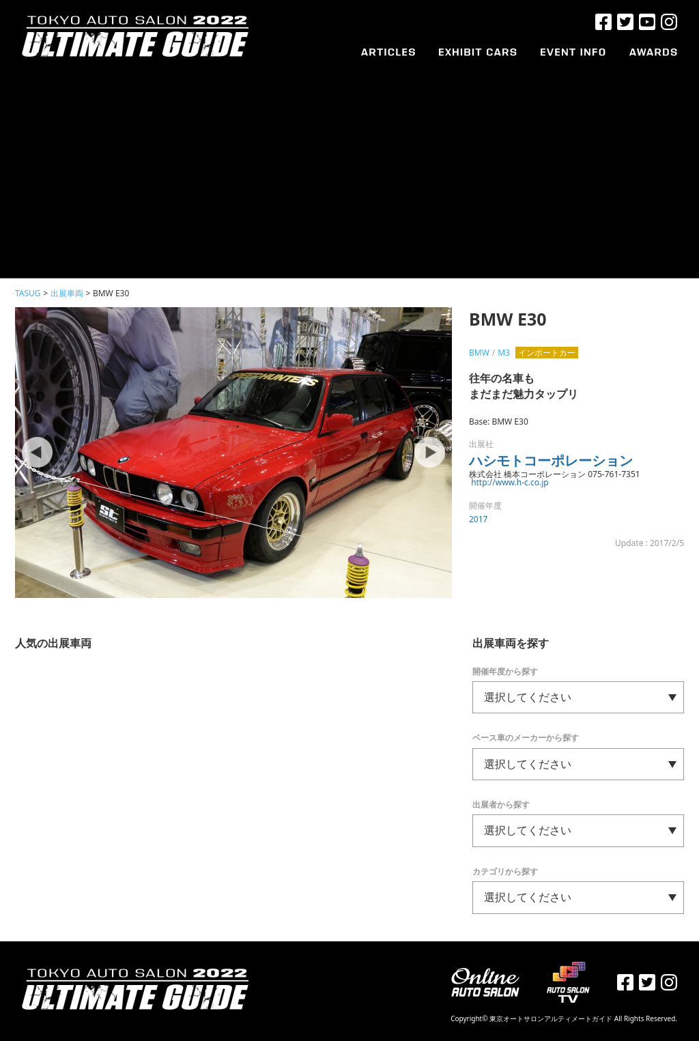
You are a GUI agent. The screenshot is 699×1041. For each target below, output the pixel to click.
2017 (478, 519)
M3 (504, 352)
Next (428, 453)
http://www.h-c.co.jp (510, 482)
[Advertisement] (349, 161)
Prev (39, 453)
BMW (479, 352)
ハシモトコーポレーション (551, 460)
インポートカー (546, 352)
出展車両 (67, 293)
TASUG (28, 293)
